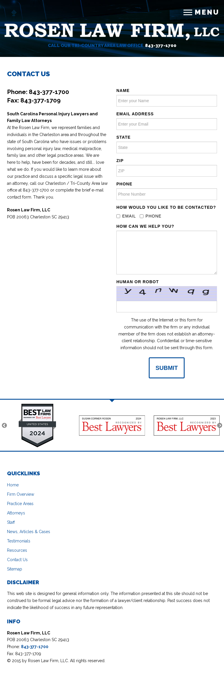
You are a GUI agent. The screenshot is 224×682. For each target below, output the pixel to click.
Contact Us (17, 559)
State (123, 137)
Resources (17, 550)
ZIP (120, 160)
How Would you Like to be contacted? (166, 207)
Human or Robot (137, 281)
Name (123, 90)
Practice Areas (20, 503)
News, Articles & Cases (28, 531)
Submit (166, 368)
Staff (11, 522)
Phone (124, 184)
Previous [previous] (4, 426)
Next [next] (220, 426)
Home (13, 485)
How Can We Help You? (145, 226)
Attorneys (16, 513)
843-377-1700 (160, 45)
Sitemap (14, 569)
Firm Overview (20, 494)
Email (126, 216)
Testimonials (18, 541)
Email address (135, 114)
